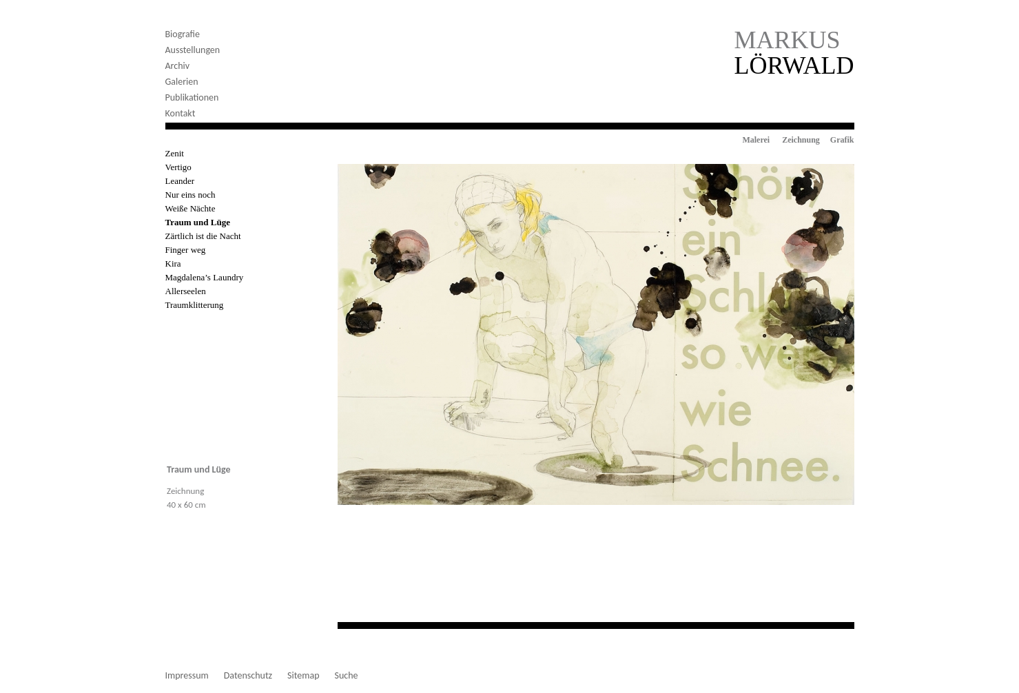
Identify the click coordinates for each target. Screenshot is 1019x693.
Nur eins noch (190, 194)
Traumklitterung (194, 305)
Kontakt (180, 113)
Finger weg (185, 250)
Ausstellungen (192, 50)
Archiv (177, 66)
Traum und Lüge (197, 222)
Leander (180, 181)
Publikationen (192, 97)
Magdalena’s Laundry (204, 277)
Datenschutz (248, 675)
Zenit (174, 153)
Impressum (187, 675)
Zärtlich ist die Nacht (203, 236)
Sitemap (303, 675)
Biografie (182, 34)
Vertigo (178, 167)
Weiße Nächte (190, 208)
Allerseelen (185, 291)
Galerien (181, 81)
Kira (173, 263)
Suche (346, 675)
